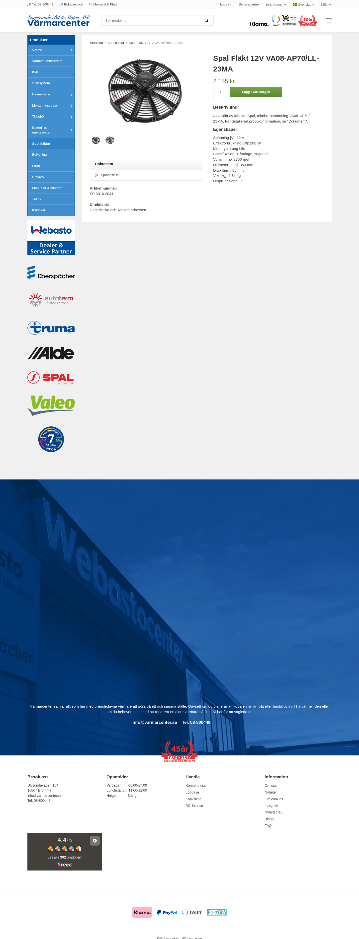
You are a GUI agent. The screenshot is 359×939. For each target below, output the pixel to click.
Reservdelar (53, 94)
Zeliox (36, 199)
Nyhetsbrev (273, 812)
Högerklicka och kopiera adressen (118, 210)
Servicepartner (249, 4)
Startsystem (41, 83)
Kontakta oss (195, 786)
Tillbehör (53, 116)
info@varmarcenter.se (44, 796)
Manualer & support (47, 188)
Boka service (71, 4)
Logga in (226, 4)
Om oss (271, 786)
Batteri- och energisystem (53, 130)
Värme (53, 50)
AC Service (194, 805)
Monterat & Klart (103, 4)
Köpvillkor (193, 799)
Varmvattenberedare (47, 61)
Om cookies (274, 799)
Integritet (271, 805)
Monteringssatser (53, 105)
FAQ (268, 826)
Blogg (269, 819)
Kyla (35, 72)
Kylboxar (38, 210)
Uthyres (38, 177)
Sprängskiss (107, 175)
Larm (36, 166)
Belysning (39, 154)
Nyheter (271, 792)
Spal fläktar (41, 143)
